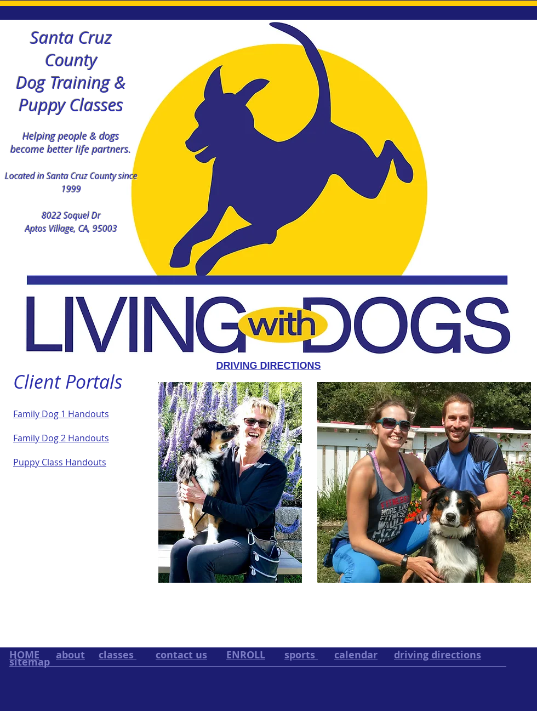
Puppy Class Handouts (59, 462)
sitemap (29, 662)
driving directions (437, 655)
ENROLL (245, 655)
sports (301, 655)
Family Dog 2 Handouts (61, 438)
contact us (181, 655)
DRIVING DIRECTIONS (268, 365)
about (70, 655)
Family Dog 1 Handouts (61, 414)
